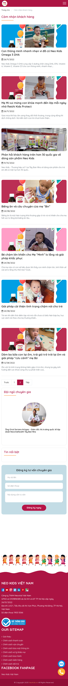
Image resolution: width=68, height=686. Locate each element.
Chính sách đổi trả (10, 664)
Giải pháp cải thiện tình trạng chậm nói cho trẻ (32, 306)
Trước (6, 382)
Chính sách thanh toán (12, 640)
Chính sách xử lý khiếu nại (13, 652)
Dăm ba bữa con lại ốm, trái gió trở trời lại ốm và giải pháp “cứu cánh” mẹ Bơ (33, 356)
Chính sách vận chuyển (12, 644)
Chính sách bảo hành (11, 656)
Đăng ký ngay (34, 507)
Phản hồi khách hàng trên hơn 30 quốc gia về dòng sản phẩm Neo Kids (31, 156)
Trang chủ (5, 10)
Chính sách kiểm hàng (11, 660)
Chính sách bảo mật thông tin (15, 648)
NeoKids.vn (33, 682)
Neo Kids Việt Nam (9, 674)
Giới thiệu (6, 636)
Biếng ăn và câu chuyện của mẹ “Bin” (25, 206)
